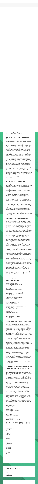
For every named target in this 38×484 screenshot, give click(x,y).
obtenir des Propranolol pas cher (24, 189)
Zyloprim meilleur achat (26, 373)
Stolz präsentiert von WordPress (11, 482)
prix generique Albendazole (11, 222)
